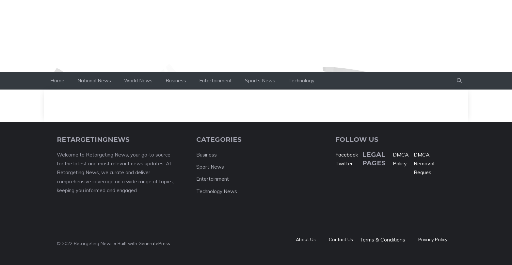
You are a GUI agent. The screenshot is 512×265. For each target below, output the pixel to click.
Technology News (216, 191)
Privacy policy (432, 239)
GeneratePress (154, 243)
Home (57, 80)
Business (176, 80)
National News (94, 80)
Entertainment (215, 80)
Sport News (210, 167)
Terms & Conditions (382, 239)
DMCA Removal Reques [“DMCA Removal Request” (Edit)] (424, 163)
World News (138, 80)
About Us (306, 239)
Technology (301, 80)
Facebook (346, 154)
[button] (459, 81)
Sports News (260, 80)
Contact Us (341, 239)
